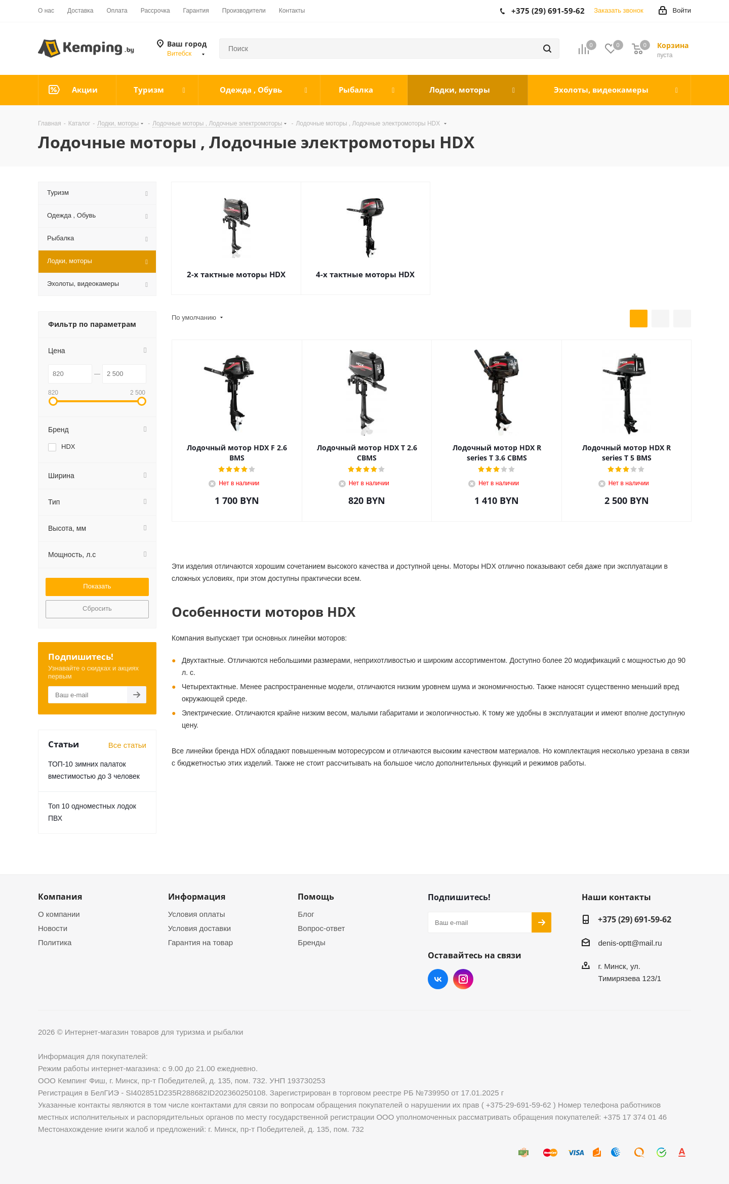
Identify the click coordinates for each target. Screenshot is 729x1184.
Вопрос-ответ (321, 928)
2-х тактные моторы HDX (236, 274)
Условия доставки (199, 928)
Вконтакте (438, 979)
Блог (306, 914)
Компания (60, 896)
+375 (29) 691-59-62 (634, 919)
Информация (196, 896)
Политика (54, 942)
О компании (59, 914)
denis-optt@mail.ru (630, 943)
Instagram (463, 979)
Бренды (311, 942)
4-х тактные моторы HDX (365, 274)
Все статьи (127, 745)
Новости (52, 928)
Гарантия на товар (200, 942)
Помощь (316, 896)
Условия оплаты (196, 914)
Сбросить (97, 608)
